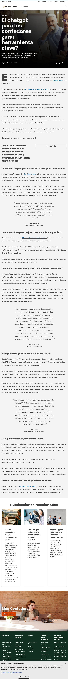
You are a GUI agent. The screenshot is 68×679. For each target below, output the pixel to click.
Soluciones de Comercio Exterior (6, 655)
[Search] (65, 6)
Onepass (30, 651)
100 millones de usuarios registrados (35, 89)
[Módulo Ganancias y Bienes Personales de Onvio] (11, 548)
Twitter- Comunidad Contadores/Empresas (60, 655)
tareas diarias (57, 80)
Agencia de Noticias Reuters (7, 659)
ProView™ (30, 646)
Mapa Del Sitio (44, 654)
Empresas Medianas (20, 654)
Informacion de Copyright (45, 650)
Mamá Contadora (29, 174)
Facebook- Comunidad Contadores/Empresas (60, 651)
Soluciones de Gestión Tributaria (6, 651)
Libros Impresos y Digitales (32, 643)
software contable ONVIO (27, 486)
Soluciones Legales (7, 642)
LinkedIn (56, 659)
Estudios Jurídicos (19, 642)
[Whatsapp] (62, 1)
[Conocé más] (51, 146)
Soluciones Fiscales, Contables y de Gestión (7, 646)
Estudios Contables (20, 651)
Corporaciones (19, 649)
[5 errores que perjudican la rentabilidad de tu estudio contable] (34, 548)
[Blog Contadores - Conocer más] (9, 614)
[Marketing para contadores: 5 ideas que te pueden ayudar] (56, 548)
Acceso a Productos (46, 659)
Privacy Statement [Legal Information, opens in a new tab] (17, 672)
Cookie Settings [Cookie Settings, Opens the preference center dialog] (24, 676)
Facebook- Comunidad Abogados (60, 643)
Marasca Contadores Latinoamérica (34, 238)
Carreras (43, 645)
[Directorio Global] (7, 1)
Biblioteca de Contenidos (18, 645)
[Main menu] (62, 7)
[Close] (65, 663)
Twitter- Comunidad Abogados (59, 647)
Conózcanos (44, 642)
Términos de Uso (45, 647)
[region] (34, 670)
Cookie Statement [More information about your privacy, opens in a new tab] (6, 672)
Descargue (31, 649)
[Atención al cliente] (53, 1)
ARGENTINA (24, 6)
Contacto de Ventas (46, 657)
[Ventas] (44, 1)
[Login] (38, 1)
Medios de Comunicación (18, 660)
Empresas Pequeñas (20, 657)
